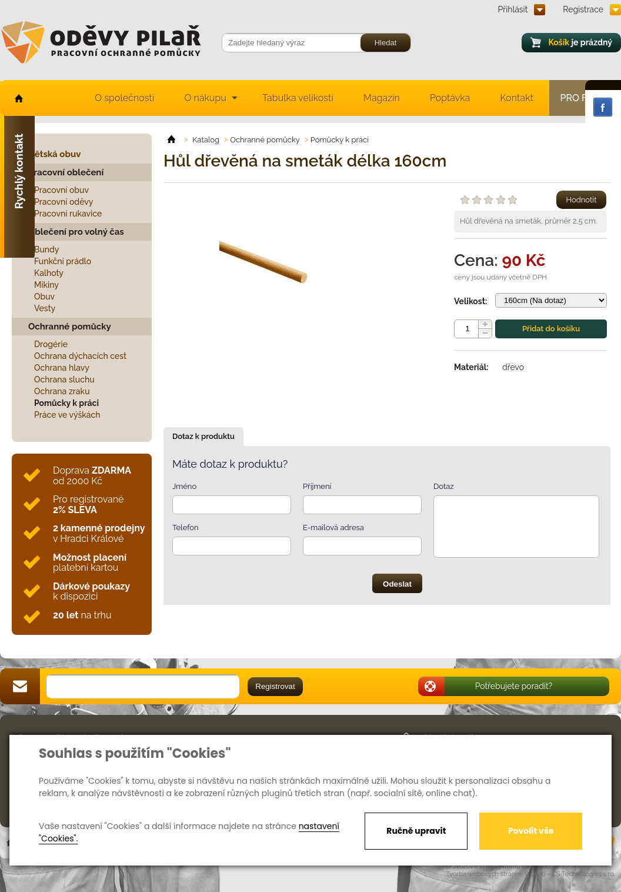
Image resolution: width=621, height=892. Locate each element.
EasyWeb (536, 866)
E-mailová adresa (333, 527)
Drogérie (51, 344)
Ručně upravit (416, 831)
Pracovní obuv (61, 190)
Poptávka (450, 98)
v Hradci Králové (99, 533)
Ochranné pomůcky (69, 326)
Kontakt (516, 98)
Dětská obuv (54, 154)
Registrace (583, 9)
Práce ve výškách (67, 415)
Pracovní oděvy (63, 202)
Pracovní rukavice (68, 213)
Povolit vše (530, 831)
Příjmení (317, 486)
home (18, 98)
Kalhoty (49, 273)
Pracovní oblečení (65, 172)
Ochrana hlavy (61, 367)
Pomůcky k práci (66, 403)
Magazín (381, 98)
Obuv (44, 296)
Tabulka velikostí (297, 98)
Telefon (185, 527)
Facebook (602, 107)
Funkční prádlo (62, 261)
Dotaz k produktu (203, 436)
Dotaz (443, 486)
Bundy (46, 249)
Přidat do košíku (551, 328)
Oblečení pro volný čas (76, 232)
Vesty (44, 308)
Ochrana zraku (62, 391)
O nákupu (205, 98)
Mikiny (46, 284)
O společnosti (124, 98)
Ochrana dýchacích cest (80, 356)
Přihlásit (513, 9)
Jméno (184, 486)
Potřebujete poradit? (514, 686)
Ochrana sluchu (64, 379)
